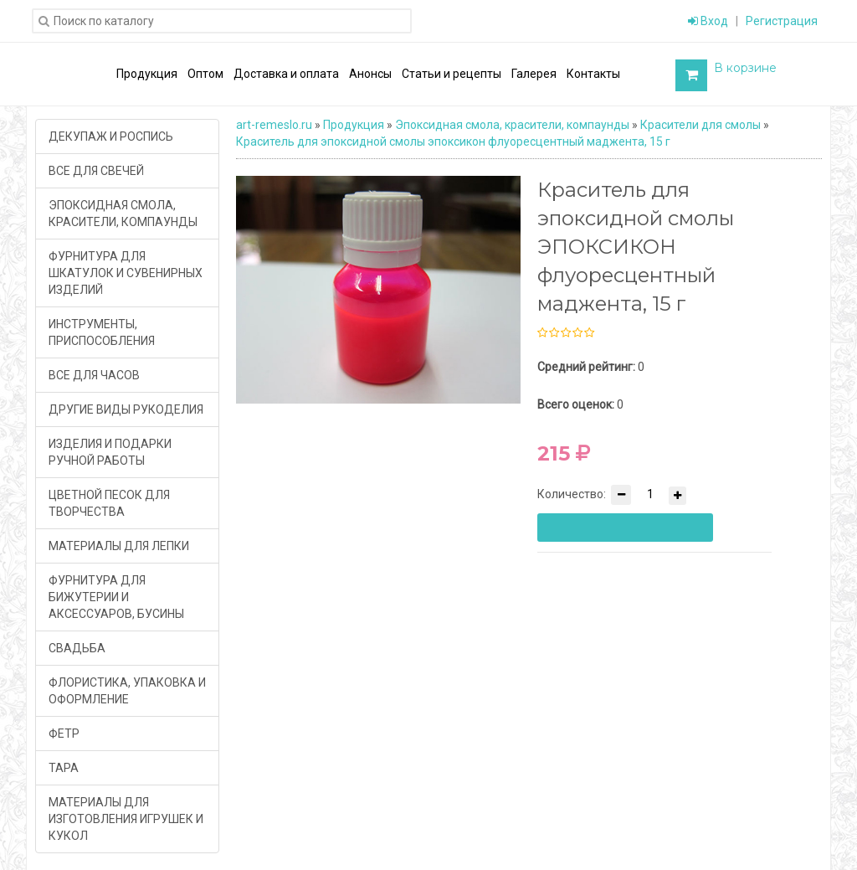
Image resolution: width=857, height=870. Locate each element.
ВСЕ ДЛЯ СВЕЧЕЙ (96, 171)
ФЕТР (64, 733)
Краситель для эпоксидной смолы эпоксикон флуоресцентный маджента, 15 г (453, 141)
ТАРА (64, 768)
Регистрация (782, 21)
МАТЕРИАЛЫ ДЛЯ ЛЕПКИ (119, 546)
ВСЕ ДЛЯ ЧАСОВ (94, 375)
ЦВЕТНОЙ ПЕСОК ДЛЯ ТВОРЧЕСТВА (109, 503)
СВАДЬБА (77, 648)
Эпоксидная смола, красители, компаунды (512, 124)
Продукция (353, 124)
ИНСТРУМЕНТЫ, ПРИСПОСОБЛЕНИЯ (102, 332)
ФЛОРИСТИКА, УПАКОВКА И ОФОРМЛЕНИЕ (127, 691)
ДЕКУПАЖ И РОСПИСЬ (111, 136)
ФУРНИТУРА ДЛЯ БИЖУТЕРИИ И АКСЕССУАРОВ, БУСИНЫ (116, 597)
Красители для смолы (700, 124)
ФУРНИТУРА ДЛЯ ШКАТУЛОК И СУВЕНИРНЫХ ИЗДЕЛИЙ (126, 273)
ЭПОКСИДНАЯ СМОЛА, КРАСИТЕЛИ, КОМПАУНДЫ (123, 213)
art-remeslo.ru (274, 124)
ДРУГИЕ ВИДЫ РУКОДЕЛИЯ (126, 409)
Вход (708, 21)
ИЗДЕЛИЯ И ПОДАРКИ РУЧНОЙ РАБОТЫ (110, 452)
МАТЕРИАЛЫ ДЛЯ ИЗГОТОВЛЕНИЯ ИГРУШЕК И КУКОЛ (126, 818)
